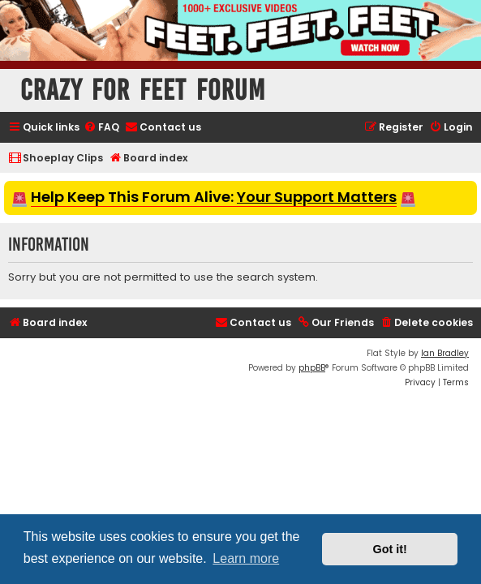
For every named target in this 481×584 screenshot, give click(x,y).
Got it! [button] (390, 549)
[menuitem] (101, 128)
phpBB (311, 368)
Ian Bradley (445, 353)
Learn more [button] (246, 558)
